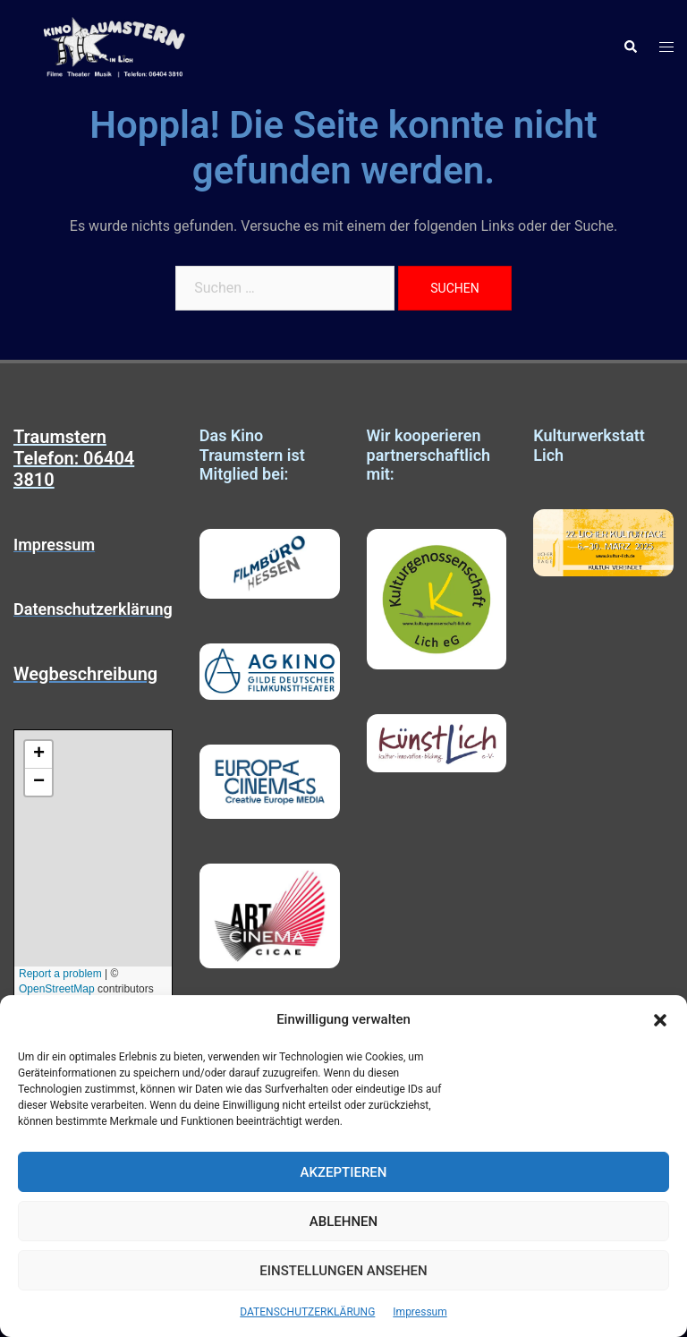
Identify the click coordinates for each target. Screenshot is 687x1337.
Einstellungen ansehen (343, 1271)
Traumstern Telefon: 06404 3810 (73, 458)
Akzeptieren (344, 1172)
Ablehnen (343, 1222)
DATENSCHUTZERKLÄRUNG (307, 1312)
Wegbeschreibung (85, 674)
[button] (660, 1020)
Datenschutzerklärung (93, 609)
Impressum (419, 1312)
